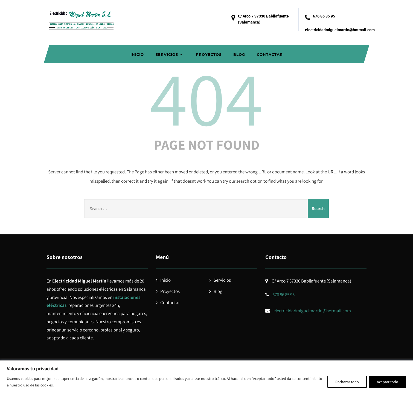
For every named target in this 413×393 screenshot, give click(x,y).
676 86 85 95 (324, 16)
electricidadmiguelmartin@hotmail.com (340, 30)
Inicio (137, 54)
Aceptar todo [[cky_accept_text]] (387, 381)
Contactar (270, 54)
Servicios (170, 54)
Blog (239, 54)
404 (206, 97)
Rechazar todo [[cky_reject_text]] (347, 381)
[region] (206, 376)
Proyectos (209, 54)
